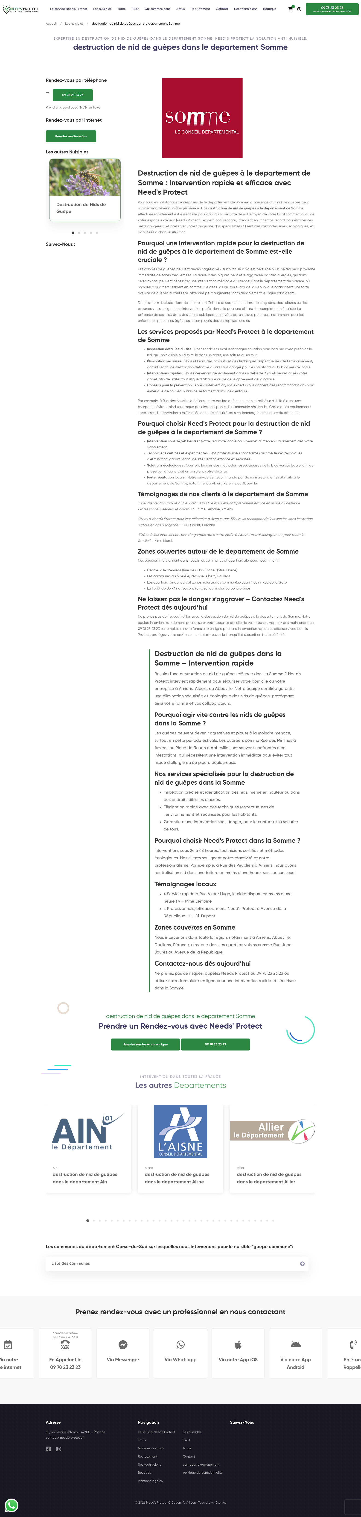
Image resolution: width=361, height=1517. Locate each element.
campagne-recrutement (201, 1464)
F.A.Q (186, 1440)
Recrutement (147, 1456)
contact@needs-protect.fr (65, 1437)
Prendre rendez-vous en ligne (145, 1044)
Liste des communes (71, 1264)
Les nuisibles (74, 23)
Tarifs (142, 1440)
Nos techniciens (149, 1464)
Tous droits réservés (212, 1502)
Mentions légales (150, 1481)
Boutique (144, 1472)
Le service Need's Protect (156, 1432)
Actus (187, 1448)
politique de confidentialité (203, 1472)
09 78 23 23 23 (72, 95)
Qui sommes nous (151, 1448)
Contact (189, 1456)
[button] (73, 233)
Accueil (51, 23)
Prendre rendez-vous (71, 136)
